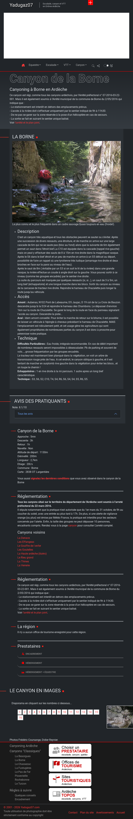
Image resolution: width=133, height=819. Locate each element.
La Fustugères (23, 767)
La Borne (20, 760)
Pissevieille (21, 775)
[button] (93, 65)
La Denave (23, 537)
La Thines (23, 561)
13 (83, 712)
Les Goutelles (25, 549)
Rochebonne (22, 779)
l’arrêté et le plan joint (27, 122)
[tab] (70, 654)
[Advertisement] (66, 35)
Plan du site (87, 812)
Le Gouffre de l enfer (29, 545)
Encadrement (22, 799)
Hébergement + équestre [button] (39, 672)
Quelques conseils (25, 795)
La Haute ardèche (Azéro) (32, 553)
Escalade (51, 64)
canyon (72, 525)
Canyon (80, 64)
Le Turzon (20, 783)
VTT (66, 64)
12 (77, 712)
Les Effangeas (25, 541)
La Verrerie (23, 565)
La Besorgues (23, 756)
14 (90, 712)
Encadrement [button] (32, 653)
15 (96, 712)
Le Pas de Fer (22, 771)
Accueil (120, 812)
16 (20, 717)
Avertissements (105, 812)
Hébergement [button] (32, 663)
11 (70, 712)
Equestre (34, 64)
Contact (72, 812)
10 (64, 712)
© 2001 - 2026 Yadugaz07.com (22, 807)
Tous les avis (25, 413)
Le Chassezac (23, 764)
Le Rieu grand (25, 557)
